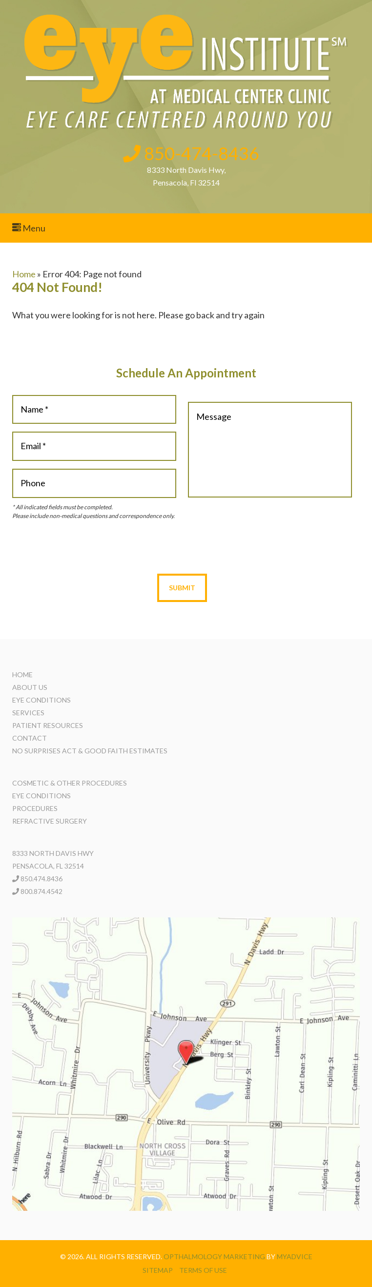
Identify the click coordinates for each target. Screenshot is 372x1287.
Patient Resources (47, 725)
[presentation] (182, 547)
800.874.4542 (41, 891)
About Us (29, 687)
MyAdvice (294, 1256)
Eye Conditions (41, 700)
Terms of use (203, 1270)
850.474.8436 (41, 878)
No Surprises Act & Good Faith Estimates (89, 751)
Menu (28, 228)
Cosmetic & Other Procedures (69, 783)
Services (28, 712)
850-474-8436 (191, 153)
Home (24, 274)
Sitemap (158, 1270)
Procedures (35, 808)
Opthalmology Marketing (214, 1256)
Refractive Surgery (49, 821)
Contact (29, 738)
